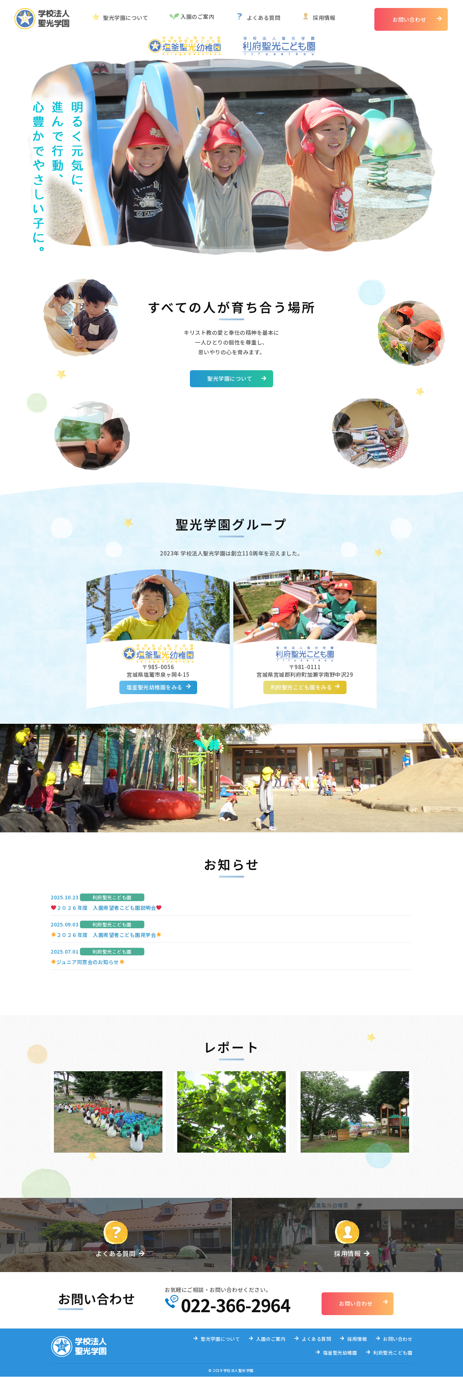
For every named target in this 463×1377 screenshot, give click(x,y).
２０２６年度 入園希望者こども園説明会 (106, 907)
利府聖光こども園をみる (301, 687)
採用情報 (324, 17)
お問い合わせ (409, 19)
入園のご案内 (197, 16)
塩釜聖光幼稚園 (340, 1352)
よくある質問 (263, 17)
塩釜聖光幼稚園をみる (155, 687)
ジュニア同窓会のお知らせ (87, 962)
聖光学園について (125, 17)
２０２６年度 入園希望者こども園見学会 (106, 934)
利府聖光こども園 (392, 1352)
